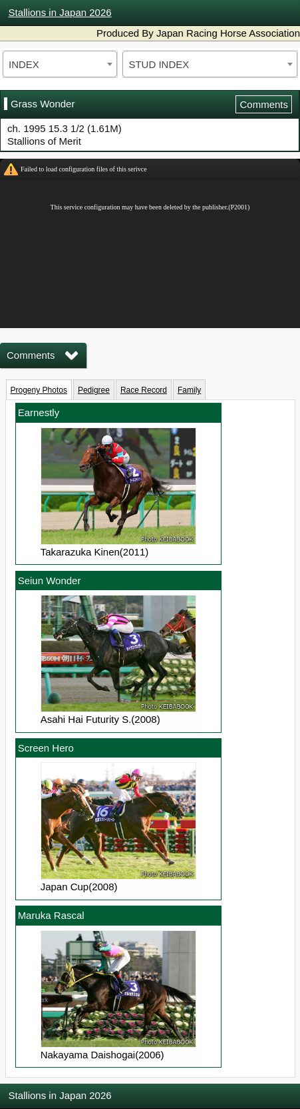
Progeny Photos (39, 390)
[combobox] (60, 64)
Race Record (143, 390)
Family (189, 390)
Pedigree (94, 390)
